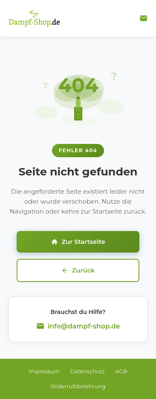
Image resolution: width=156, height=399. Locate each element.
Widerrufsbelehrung (78, 386)
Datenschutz (87, 371)
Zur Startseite (78, 242)
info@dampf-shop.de (84, 326)
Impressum (44, 371)
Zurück (78, 270)
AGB (121, 371)
